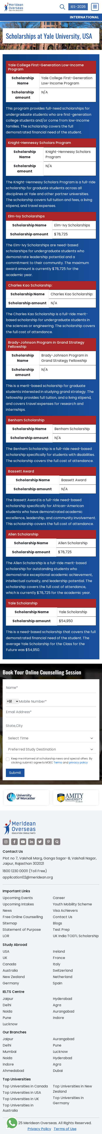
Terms (58, 762)
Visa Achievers (65, 910)
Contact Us (62, 916)
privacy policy (78, 762)
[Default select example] (51, 738)
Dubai (58, 1070)
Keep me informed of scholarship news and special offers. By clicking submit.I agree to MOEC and (51, 760)
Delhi (7, 1005)
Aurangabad (63, 1011)
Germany (11, 983)
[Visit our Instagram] (6, 841)
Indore (58, 1017)
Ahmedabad (13, 1070)
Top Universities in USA (22, 1092)
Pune (7, 1017)
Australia (10, 970)
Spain (57, 983)
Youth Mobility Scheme (72, 904)
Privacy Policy (39, 1128)
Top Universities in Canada (25, 1086)
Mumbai (9, 1051)
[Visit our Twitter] (40, 841)
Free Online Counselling (23, 916)
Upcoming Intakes (18, 904)
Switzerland (63, 970)
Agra (57, 1005)
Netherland (62, 976)
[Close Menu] (95, 7)
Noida (7, 1011)
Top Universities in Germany (68, 1100)
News (7, 910)
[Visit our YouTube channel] (23, 841)
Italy (56, 964)
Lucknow (10, 1024)
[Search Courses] (62, 7)
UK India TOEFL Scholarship (76, 935)
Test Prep (61, 929)
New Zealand (14, 976)
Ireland (59, 951)
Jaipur (8, 998)
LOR (6, 935)
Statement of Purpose (22, 929)
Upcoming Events (18, 897)
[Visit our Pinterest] (48, 841)
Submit (15, 772)
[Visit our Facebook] (14, 841)
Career (59, 897)
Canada (9, 964)
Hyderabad (62, 998)
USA (6, 951)
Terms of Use (65, 1128)
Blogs (57, 923)
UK (5, 957)
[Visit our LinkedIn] (31, 841)
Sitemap (10, 923)
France (59, 957)
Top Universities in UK (21, 1098)
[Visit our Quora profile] (57, 841)
